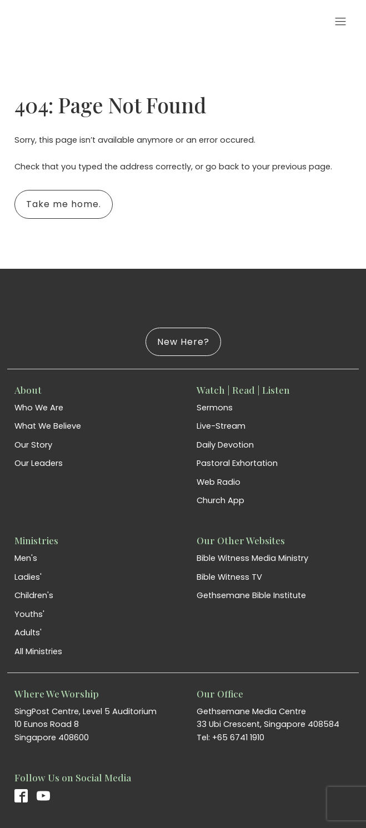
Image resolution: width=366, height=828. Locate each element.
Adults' (28, 632)
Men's (25, 558)
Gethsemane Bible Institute (251, 595)
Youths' (29, 614)
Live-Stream (221, 425)
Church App (220, 500)
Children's (33, 595)
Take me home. (63, 204)
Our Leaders (38, 463)
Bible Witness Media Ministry (252, 558)
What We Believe (47, 425)
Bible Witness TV (229, 577)
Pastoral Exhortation (237, 463)
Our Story (33, 444)
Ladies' (28, 577)
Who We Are (38, 407)
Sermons (215, 407)
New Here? (183, 341)
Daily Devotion (225, 444)
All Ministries (38, 651)
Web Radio (218, 482)
